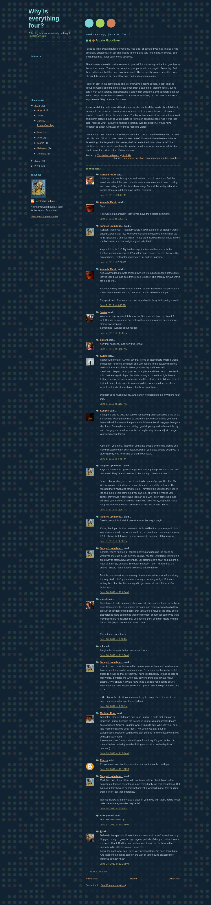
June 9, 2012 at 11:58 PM (114, 541)
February (42, 148)
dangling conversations (147, 158)
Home (133, 878)
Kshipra (104, 410)
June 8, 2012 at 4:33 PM (113, 458)
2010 (38, 166)
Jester (103, 312)
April (40, 137)
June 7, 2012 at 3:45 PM (113, 305)
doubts (164, 158)
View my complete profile (44, 216)
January (42, 153)
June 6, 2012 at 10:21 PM (114, 219)
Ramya (104, 760)
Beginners (128, 158)
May (40, 132)
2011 (38, 160)
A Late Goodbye (45, 125)
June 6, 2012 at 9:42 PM (113, 195)
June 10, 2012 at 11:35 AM (114, 655)
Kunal (103, 355)
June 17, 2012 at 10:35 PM (114, 824)
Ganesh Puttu (108, 174)
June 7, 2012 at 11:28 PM (114, 333)
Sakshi (104, 340)
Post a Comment (99, 871)
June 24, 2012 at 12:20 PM (114, 863)
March (41, 143)
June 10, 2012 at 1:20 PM (114, 706)
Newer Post (92, 878)
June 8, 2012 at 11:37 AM (113, 403)
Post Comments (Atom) (113, 885)
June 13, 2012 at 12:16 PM (114, 769)
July (39, 115)
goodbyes (175, 158)
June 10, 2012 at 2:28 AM (113, 639)
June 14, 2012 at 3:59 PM (114, 808)
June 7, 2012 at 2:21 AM (113, 262)
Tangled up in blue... (111, 226)
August (41, 110)
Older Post (174, 878)
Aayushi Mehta (108, 202)
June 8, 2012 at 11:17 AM (113, 349)
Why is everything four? (44, 18)
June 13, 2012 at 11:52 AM (114, 753)
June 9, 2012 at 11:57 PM (114, 509)
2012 (38, 105)
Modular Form (108, 713)
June (40, 120)
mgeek (104, 599)
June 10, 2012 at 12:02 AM (114, 592)
